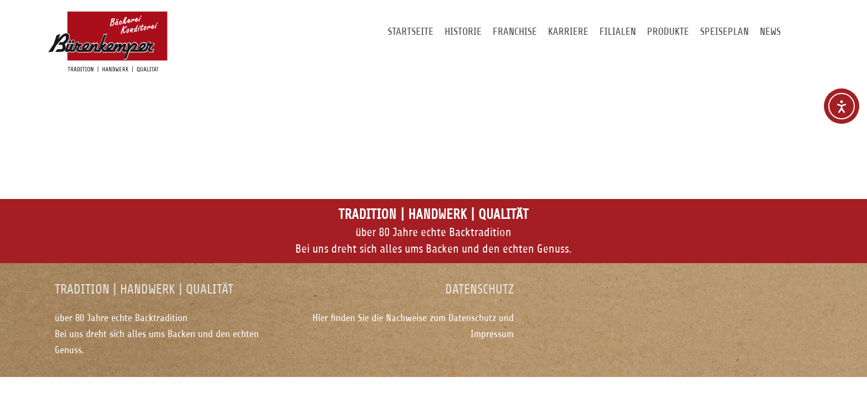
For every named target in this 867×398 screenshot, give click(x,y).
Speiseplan (724, 31)
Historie (463, 31)
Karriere (568, 31)
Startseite (410, 31)
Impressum (492, 333)
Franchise (515, 31)
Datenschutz (472, 317)
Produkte (668, 31)
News (770, 31)
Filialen (617, 31)
